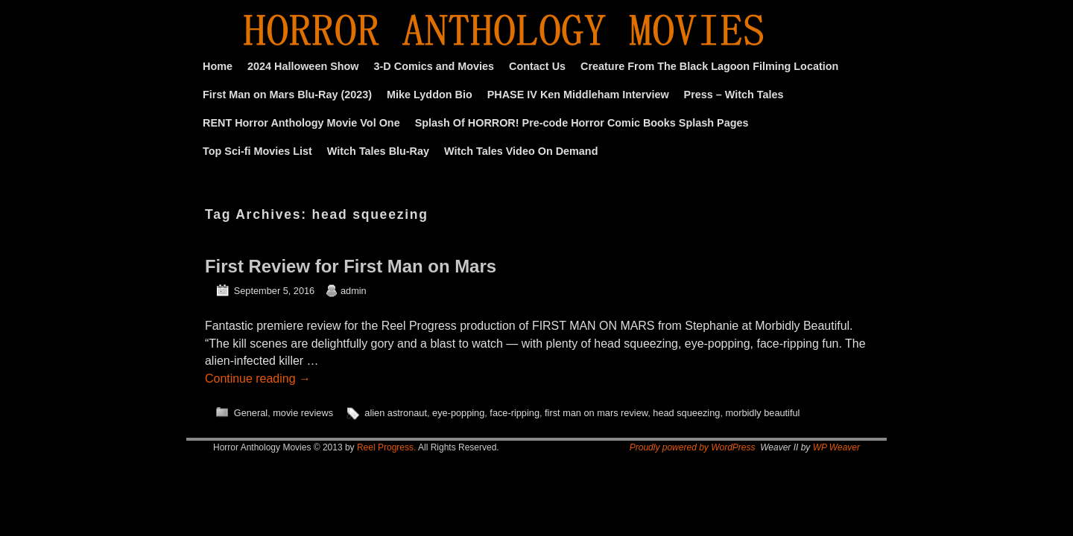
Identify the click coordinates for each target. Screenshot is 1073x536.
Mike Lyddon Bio (429, 94)
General (251, 412)
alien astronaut (395, 412)
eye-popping (458, 412)
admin (354, 290)
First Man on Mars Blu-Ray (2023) (287, 94)
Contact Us (537, 66)
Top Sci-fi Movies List (257, 151)
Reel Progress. (386, 447)
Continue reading (258, 378)
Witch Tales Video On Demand (521, 151)
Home (217, 66)
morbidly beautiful (762, 412)
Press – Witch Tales (734, 94)
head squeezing (686, 412)
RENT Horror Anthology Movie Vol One (301, 123)
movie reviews (303, 412)
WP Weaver (836, 447)
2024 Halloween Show (303, 66)
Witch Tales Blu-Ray (378, 151)
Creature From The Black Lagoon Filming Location (709, 66)
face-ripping (514, 412)
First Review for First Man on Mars (350, 266)
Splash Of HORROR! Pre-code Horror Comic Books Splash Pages (582, 123)
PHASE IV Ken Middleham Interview (578, 94)
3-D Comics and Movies (434, 66)
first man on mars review (596, 412)
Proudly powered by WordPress (693, 447)
